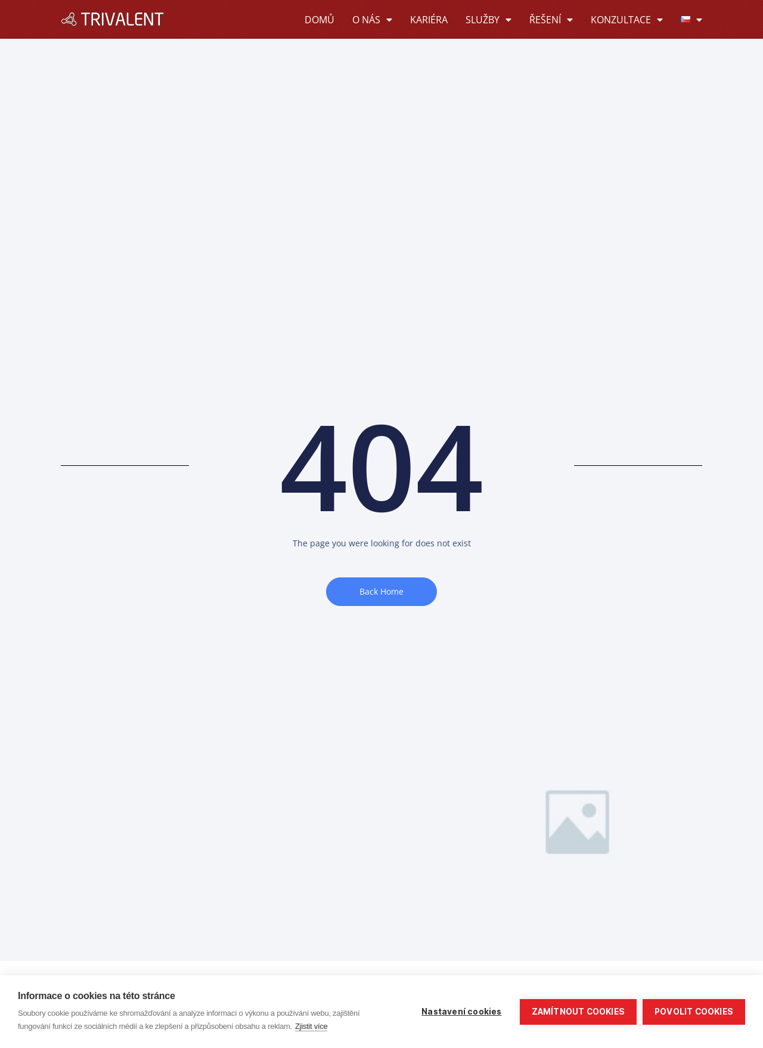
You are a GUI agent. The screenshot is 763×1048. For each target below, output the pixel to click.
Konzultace (627, 19)
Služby (488, 19)
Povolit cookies (694, 1011)
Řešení (551, 19)
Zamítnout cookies (578, 1011)
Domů (319, 19)
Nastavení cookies (461, 1011)
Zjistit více (311, 1026)
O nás (372, 19)
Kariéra (429, 19)
